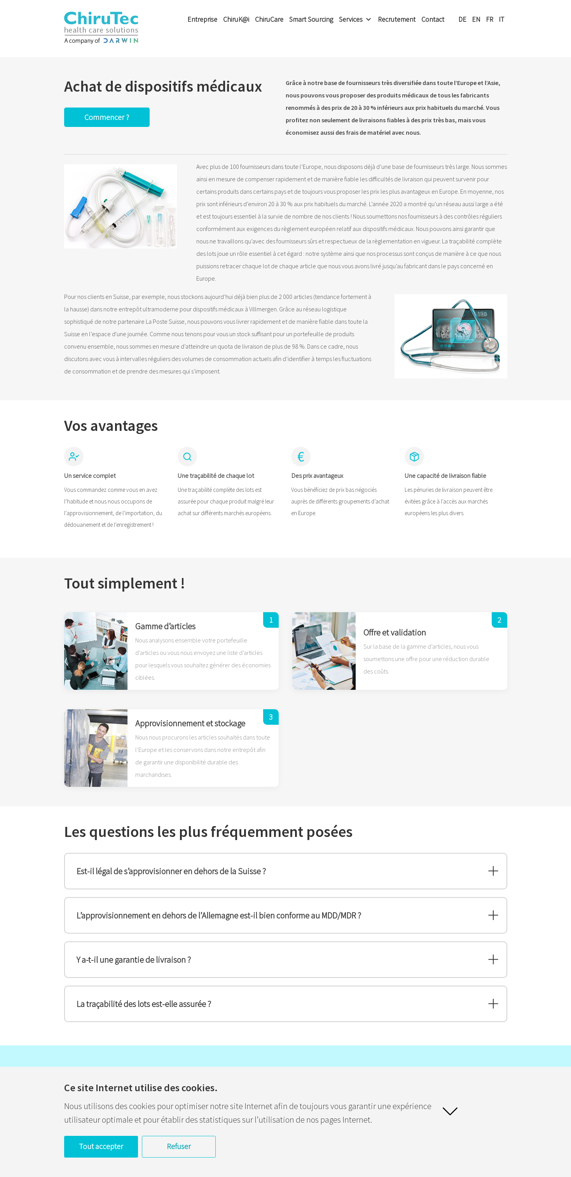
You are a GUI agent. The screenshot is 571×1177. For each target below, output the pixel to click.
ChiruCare (269, 19)
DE (462, 19)
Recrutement (397, 19)
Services (355, 19)
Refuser (179, 1146)
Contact (432, 19)
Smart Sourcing (311, 19)
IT (501, 19)
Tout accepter (101, 1146)
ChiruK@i (236, 19)
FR (489, 19)
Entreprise (202, 19)
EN (476, 19)
